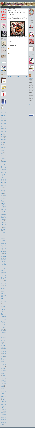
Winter (5, 417)
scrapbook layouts (3, 354)
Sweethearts (2, 393)
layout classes (2, 267)
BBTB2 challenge (3, 129)
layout (2, 266)
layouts (5, 268)
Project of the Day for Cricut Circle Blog (3, 338)
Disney (2, 191)
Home (18, 76)
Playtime (3, 329)
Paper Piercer (4, 319)
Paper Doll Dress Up (3, 317)
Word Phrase (4, 422)
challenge (3, 158)
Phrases (5, 326)
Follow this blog (31, 115)
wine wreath (2, 417)
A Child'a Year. (3, 113)
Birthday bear (5, 134)
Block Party (2, 136)
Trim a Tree (3, 403)
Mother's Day (5, 293)
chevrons (2, 161)
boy (4, 142)
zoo (1, 425)
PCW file (2, 325)
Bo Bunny (3, 140)
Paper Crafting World (3, 316)
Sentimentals (2, 356)
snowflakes (2, 372)
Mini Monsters (3, 288)
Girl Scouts (5, 229)
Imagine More (2, 250)
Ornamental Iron (3, 313)
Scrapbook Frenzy (4, 353)
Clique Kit (2, 170)
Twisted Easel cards (3, 406)
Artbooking (2, 123)
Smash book (4, 370)
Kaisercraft (5, 259)
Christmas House (3, 164)
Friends (4, 222)
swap (5, 391)
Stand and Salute (4, 381)
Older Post (25, 76)
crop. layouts (2, 184)
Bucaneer (2, 144)
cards (4, 152)
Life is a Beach (4, 275)
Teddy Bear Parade (3, 396)
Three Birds (3, 399)
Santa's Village (3, 347)
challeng (5, 157)
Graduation (4, 232)
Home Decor (5, 246)
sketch (2, 366)
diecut (2, 190)
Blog (5, 136)
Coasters (2, 171)
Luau (3, 280)
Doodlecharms (3, 197)
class (2, 169)
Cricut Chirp (4, 179)
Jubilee (4, 254)
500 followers (5, 112)
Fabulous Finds (3, 212)
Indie (5, 251)
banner (2, 128)
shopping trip (2, 361)
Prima (1, 334)
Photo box (2, 326)
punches (4, 339)
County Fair (2, 175)
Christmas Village (3, 166)
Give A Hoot (3, 230)
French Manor (2, 221)
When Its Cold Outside (4, 414)
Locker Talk (4, 277)
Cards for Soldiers (3, 153)
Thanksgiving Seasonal (3, 398)
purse (1, 340)
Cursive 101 (5, 185)
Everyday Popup (3, 211)
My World (5, 301)
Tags (3, 394)
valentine (5, 407)
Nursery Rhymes (3, 309)
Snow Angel (4, 371)
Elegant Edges (4, 205)
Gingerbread (2, 229)
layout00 (5, 267)
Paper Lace (3, 318)
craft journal (5, 175)
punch (1, 339)
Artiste (5, 123)
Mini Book (2, 286)
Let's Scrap (5, 272)
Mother (2, 293)
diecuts (4, 190)
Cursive (2, 185)
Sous (1, 376)
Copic (5, 172)
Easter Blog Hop (3, 204)
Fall (4, 213)
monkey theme (3, 291)
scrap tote (5, 348)
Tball (5, 394)
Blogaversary (5, 139)
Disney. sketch (5, 195)
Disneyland (4, 196)
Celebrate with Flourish (3, 156)
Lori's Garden (2, 278)
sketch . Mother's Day (3, 367)
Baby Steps (4, 126)
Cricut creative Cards (3, 180)
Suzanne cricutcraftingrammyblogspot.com (31, 78)
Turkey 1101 (5, 404)
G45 (1, 227)
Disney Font (5, 193)
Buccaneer (5, 144)
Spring (2, 377)
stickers (2, 383)
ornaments (2, 314)
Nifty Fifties (5, 305)
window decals (4, 416)
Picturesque (4, 327)
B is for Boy (5, 124)
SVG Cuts (5, 390)
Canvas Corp (2, 150)
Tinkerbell (3, 401)
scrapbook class (4, 351)
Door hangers (2, 198)
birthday (2, 133)
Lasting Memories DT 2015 (13, 42)
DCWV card (5, 188)
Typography (2, 407)
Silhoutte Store (4, 364)
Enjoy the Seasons (4, 208)
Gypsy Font (5, 238)
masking (3, 282)
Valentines (2, 408)
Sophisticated (3, 375)
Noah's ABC (4, 306)
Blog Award (2, 137)
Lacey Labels (3, 261)
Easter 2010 (3, 203)
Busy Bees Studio (4, 145)
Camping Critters (4, 149)
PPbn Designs (3, 332)
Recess (2, 343)
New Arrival (4, 304)
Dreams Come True (3, 200)
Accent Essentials (3, 115)
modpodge (5, 290)
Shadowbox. (2, 359)
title (5, 401)
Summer (2, 389)
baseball (5, 128)
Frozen (5, 226)
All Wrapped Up (4, 118)
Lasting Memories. (20, 37)
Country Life (3, 174)
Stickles (5, 383)
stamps (5, 380)
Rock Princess (3, 345)
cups (5, 184)
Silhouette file (4, 363)
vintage (5, 409)
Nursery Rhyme (3, 308)
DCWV (2, 188)
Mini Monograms (4, 287)
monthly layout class (3, 292)
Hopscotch (2, 248)
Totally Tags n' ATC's (3, 402)
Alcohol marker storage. (4, 117)
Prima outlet (4, 334)
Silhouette (17, 42)
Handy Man (4, 241)
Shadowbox (2, 358)
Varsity (3, 409)
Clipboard (5, 169)
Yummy (5, 424)
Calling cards (5, 147)
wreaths (2, 424)
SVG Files (3, 391)
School (2, 348)
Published (4, 338)
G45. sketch (4, 227)
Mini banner (5, 285)
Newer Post (10, 76)
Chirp (1, 162)
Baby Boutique (3, 125)
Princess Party (2, 335)
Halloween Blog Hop (4, 240)
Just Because (4, 256)
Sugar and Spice (3, 388)
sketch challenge (3, 368)
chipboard (5, 161)
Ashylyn (2, 124)
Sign (5, 361)
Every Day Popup (4, 209)
